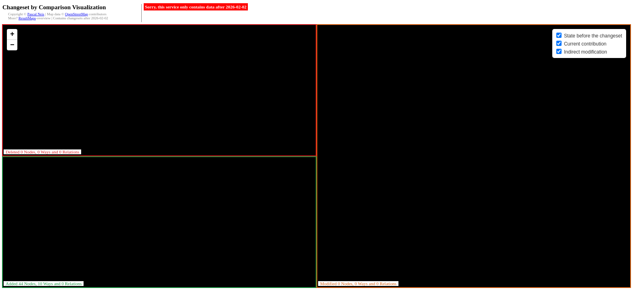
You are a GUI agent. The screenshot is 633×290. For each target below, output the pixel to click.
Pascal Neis (35, 14)
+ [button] (12, 34)
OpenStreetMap (76, 14)
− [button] (12, 45)
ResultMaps (27, 18)
